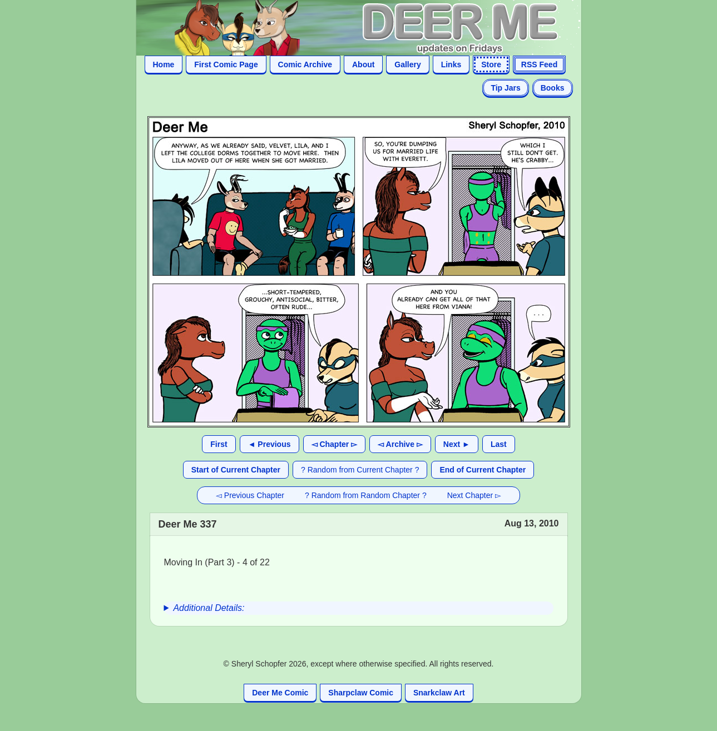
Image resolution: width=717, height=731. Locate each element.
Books (553, 87)
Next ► (456, 444)
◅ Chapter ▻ (334, 444)
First (218, 444)
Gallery (407, 64)
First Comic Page (226, 64)
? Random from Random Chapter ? (366, 495)
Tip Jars (505, 87)
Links (451, 64)
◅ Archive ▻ (400, 444)
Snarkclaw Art (439, 692)
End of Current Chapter (482, 469)
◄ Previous (269, 444)
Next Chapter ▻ (474, 495)
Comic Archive (305, 64)
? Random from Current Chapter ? (360, 469)
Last (499, 444)
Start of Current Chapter (235, 469)
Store (491, 64)
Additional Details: (208, 608)
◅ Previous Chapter (250, 495)
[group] (358, 608)
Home (164, 64)
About (363, 64)
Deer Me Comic (280, 692)
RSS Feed (539, 64)
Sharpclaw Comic (360, 692)
